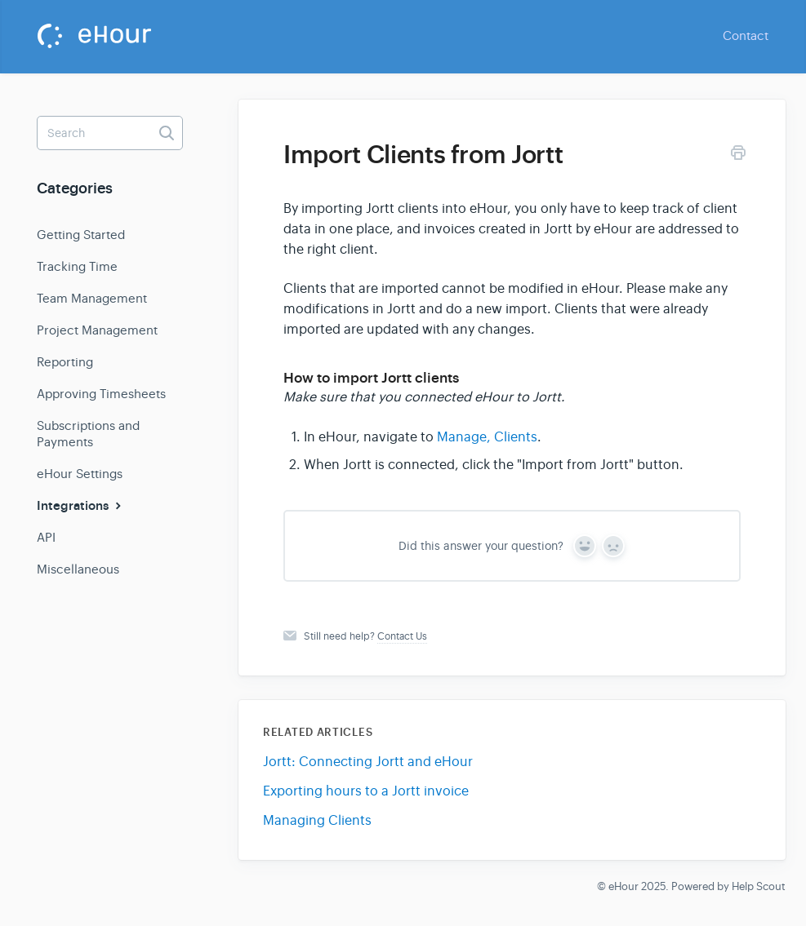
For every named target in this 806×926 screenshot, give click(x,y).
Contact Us (402, 636)
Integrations (81, 506)
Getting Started (81, 234)
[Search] (110, 133)
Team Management (92, 298)
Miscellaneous (78, 569)
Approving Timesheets (101, 393)
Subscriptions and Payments (88, 434)
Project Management (97, 330)
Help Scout (759, 886)
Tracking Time (77, 266)
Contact (745, 35)
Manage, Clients (487, 437)
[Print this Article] (738, 155)
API (46, 537)
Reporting (65, 362)
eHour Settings (79, 473)
